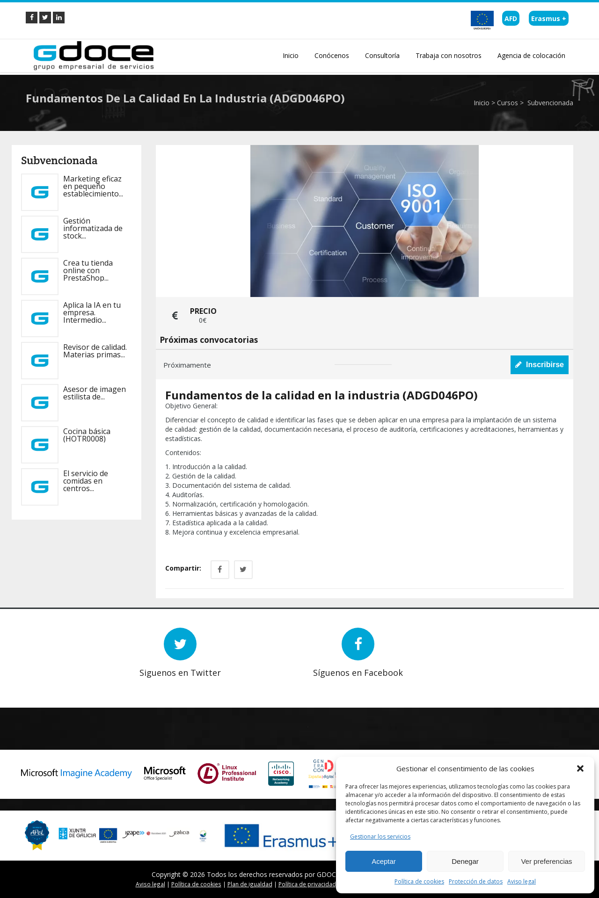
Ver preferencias (546, 861)
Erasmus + (548, 18)
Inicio (481, 102)
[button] (580, 768)
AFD (510, 18)
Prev (49, 684)
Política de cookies (419, 881)
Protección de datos (476, 881)
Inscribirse (539, 365)
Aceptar (384, 861)
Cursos (507, 102)
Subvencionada (549, 102)
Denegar (465, 861)
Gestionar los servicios (380, 836)
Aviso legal (521, 881)
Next (63, 684)
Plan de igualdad (249, 884)
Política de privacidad (307, 884)
